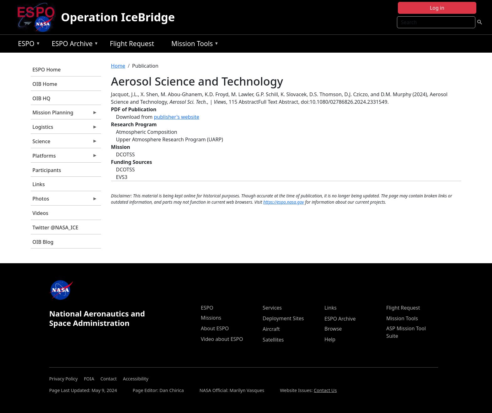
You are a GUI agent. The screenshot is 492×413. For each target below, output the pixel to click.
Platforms (64, 157)
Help (329, 339)
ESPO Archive (74, 44)
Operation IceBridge (118, 17)
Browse (333, 328)
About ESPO (215, 328)
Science (64, 143)
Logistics (64, 128)
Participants (46, 170)
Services (272, 307)
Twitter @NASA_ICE (55, 227)
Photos (64, 200)
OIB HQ (41, 98)
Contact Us (325, 390)
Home (118, 65)
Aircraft (271, 329)
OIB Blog (42, 241)
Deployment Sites (283, 318)
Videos (40, 213)
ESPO (27, 44)
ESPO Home (46, 69)
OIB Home (44, 84)
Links (38, 184)
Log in (437, 7)
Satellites (273, 339)
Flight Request (132, 43)
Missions (211, 317)
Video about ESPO (222, 339)
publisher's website (176, 116)
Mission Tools (193, 44)
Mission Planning (64, 114)
